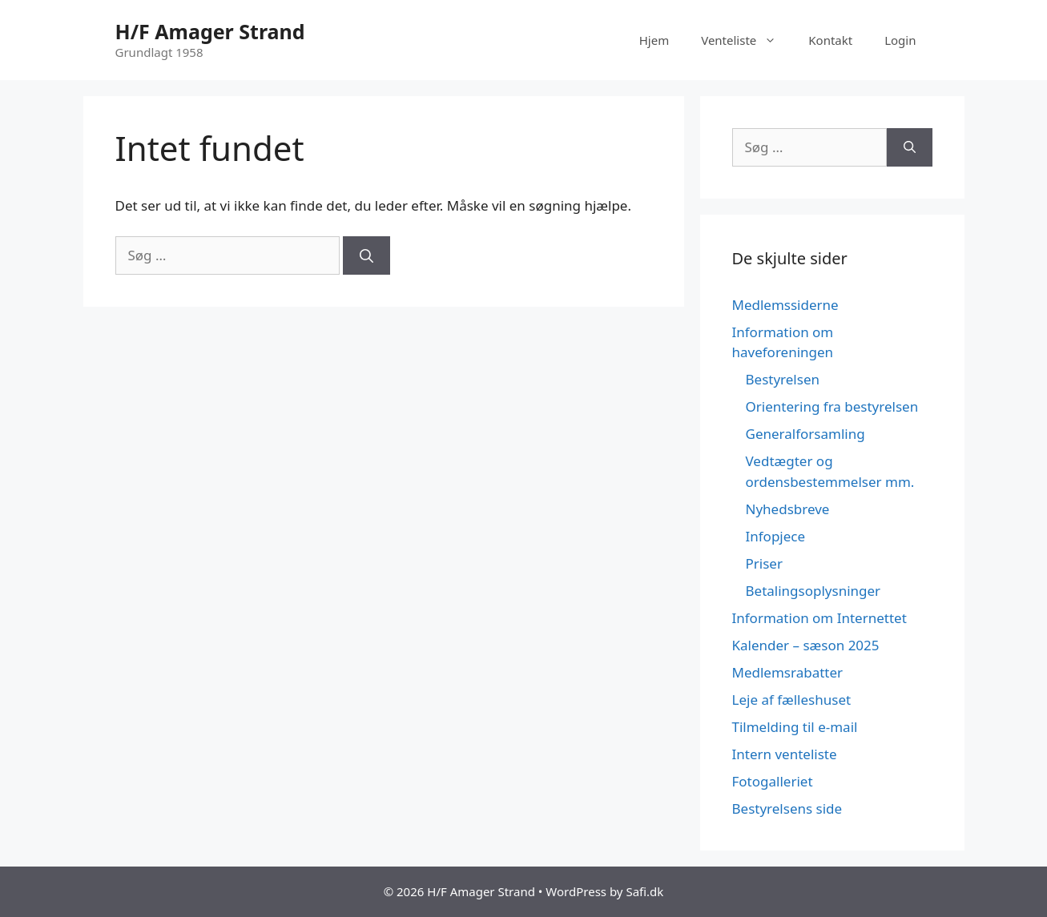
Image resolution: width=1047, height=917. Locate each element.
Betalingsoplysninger (813, 590)
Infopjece (776, 536)
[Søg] (366, 255)
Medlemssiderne (785, 305)
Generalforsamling (805, 433)
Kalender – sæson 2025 (806, 645)
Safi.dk (644, 891)
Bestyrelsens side (787, 808)
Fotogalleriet (772, 781)
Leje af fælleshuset (792, 699)
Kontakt (830, 40)
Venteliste (746, 40)
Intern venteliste (784, 754)
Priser (764, 563)
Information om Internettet (819, 618)
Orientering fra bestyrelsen (832, 406)
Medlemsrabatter (788, 672)
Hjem (654, 40)
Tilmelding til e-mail (795, 727)
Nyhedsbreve (788, 509)
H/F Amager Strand (210, 31)
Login (900, 40)
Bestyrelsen (782, 379)
